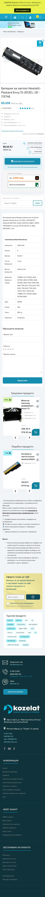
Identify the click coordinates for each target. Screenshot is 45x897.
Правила (6, 775)
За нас (5, 768)
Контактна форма (15, 692)
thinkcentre (21, 624)
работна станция (13, 645)
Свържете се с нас (9, 859)
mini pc (10, 632)
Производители (8, 876)
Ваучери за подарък (10, 879)
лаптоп (18, 620)
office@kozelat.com (16, 664)
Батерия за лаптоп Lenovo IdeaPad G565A (28, 456)
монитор (22, 641)
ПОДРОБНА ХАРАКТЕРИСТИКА (12, 131)
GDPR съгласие (8, 817)
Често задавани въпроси (12, 790)
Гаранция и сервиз (9, 786)
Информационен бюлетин (12, 835)
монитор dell (12, 636)
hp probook (20, 632)
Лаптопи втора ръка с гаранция (14, 793)
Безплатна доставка (10, 772)
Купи (38, 203)
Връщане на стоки (9, 862)
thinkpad (10, 624)
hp (32, 620)
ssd (32, 628)
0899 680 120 (15, 674)
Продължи (22, 380)
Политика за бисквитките (12, 782)
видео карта (23, 628)
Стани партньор (8, 869)
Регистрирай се (22, 10)
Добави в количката (22, 161)
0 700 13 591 (15, 671)
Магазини (6, 855)
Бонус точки (7, 831)
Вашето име (8, 334)
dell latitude (11, 641)
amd (29, 632)
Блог (4, 797)
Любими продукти (9, 828)
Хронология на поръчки (11, 824)
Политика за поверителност (13, 779)
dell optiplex (33, 624)
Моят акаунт (7, 820)
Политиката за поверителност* (19, 606)
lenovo (10, 620)
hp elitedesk (25, 636)
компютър (11, 628)
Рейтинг (7, 346)
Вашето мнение (9, 354)
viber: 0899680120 (10, 739)
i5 (35, 632)
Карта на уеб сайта (9, 866)
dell (26, 620)
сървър (25, 645)
